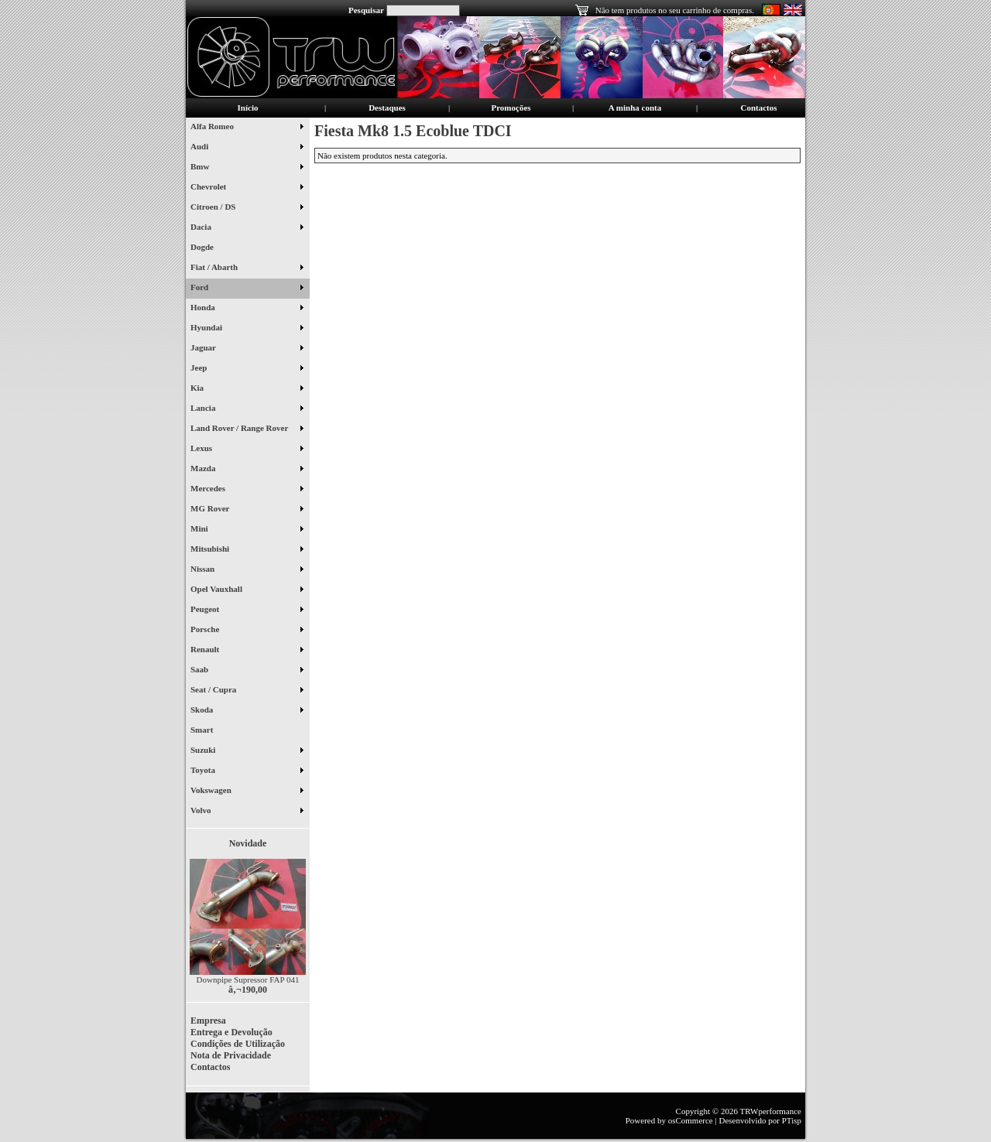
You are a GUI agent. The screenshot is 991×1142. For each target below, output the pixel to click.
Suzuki (246, 751)
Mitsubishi (246, 550)
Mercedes (246, 490)
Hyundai (246, 329)
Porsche (246, 630)
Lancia (246, 409)
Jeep (246, 369)
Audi (246, 148)
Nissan (246, 570)
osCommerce (690, 1120)
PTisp (791, 1120)
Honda (246, 309)
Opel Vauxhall (246, 590)
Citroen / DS (246, 208)
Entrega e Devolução (231, 1032)
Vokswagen (246, 791)
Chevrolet (246, 188)
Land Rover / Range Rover (246, 429)
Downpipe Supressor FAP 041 (248, 979)
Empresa (208, 1020)
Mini (246, 530)
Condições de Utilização (237, 1043)
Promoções (510, 107)
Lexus (246, 449)
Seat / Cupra (246, 691)
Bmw (246, 168)
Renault (246, 651)
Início (248, 107)
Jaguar (246, 349)
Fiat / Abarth (246, 268)
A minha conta (635, 107)
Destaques (387, 107)
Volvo (246, 811)
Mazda (246, 469)
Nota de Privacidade (230, 1055)
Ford (246, 288)
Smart (208, 731)
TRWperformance (770, 1111)
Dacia (246, 228)
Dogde (208, 248)
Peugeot (246, 610)
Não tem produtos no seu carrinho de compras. (674, 10)
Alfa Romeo (246, 127)
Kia (246, 389)
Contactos (758, 107)
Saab (246, 671)
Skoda (246, 711)
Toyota (246, 771)
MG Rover (246, 510)
